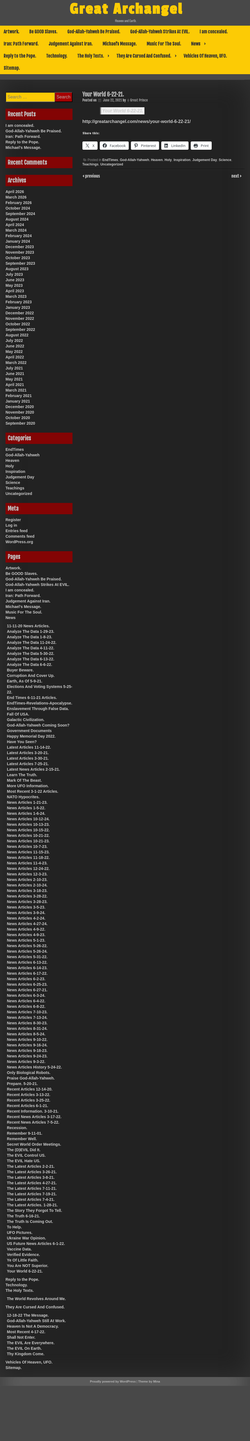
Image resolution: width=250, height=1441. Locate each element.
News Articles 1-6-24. (26, 813)
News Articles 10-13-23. (28, 824)
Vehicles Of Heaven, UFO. (205, 56)
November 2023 (20, 252)
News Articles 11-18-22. (28, 857)
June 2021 (15, 373)
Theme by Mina (149, 1381)
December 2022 (20, 313)
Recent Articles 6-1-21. (27, 1105)
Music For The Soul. (164, 44)
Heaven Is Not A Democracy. (33, 1326)
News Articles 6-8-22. (26, 1006)
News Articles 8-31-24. (27, 1028)
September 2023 (20, 263)
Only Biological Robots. (28, 1072)
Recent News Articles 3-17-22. (34, 1117)
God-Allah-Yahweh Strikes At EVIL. (160, 31)
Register (13, 520)
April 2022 (15, 357)
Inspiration (182, 160)
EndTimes (110, 160)
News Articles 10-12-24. (28, 819)
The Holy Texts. (90, 56)
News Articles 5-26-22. (27, 946)
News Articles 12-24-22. (28, 868)
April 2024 (15, 225)
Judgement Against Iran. (71, 44)
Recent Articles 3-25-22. (28, 1100)
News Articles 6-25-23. (27, 984)
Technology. (56, 56)
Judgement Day (204, 160)
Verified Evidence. (23, 1254)
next (236, 175)
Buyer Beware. (20, 670)
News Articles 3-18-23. (27, 890)
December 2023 (20, 247)
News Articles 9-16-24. (27, 1045)
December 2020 (20, 407)
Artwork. (11, 31)
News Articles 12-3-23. (27, 874)
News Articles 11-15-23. (28, 852)
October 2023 (18, 258)
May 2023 (14, 285)
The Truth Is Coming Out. (30, 1221)
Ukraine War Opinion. (26, 1238)
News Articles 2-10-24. (27, 885)
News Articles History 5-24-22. (34, 1067)
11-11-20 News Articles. (28, 626)
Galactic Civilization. (25, 719)
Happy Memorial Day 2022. (31, 736)
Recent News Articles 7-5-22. (33, 1122)
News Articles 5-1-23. (26, 940)
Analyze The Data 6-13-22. (30, 659)
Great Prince (139, 100)
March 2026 (16, 197)
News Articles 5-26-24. (27, 951)
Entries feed (17, 531)
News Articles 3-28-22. (27, 896)
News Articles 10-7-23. (27, 846)
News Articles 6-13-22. (27, 962)
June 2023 (15, 280)
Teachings (90, 164)
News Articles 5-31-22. (27, 957)
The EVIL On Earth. (24, 1348)
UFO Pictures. (20, 1232)
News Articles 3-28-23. (27, 901)
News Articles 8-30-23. (27, 1023)
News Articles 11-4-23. (27, 863)
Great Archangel (126, 9)
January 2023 (18, 307)
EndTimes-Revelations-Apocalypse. (39, 703)
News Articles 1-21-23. (27, 802)
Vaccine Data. (19, 1249)
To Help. (14, 1227)
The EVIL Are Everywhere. (31, 1343)
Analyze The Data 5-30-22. (30, 653)
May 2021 (14, 379)
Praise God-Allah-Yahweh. (31, 1078)
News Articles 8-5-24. (26, 1034)
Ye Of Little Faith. (22, 1260)
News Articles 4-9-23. (26, 935)
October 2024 (18, 208)
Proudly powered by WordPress (113, 1381)
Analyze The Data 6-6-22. (29, 664)
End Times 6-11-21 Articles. (32, 697)
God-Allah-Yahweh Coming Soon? (38, 725)
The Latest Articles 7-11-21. (32, 1188)
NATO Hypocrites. (23, 797)
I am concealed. (214, 31)
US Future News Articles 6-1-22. (36, 1243)
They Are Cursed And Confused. (143, 56)
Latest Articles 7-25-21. (28, 764)
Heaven (157, 160)
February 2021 (19, 395)
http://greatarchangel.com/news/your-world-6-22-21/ (136, 121)
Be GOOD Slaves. (43, 31)
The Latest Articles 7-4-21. (31, 1199)
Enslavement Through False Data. (38, 708)
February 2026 (19, 202)
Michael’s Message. (120, 44)
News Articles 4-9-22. (26, 929)
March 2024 (16, 230)
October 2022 (18, 324)
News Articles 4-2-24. (26, 918)
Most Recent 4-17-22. (26, 1332)
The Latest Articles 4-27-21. (32, 1183)
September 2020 (20, 423)
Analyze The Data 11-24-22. (32, 642)
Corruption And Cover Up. (31, 675)
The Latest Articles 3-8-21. (31, 1177)
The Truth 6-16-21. (23, 1216)
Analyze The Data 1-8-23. (29, 637)
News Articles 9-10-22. (27, 1039)
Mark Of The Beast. (24, 780)
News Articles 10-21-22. (28, 835)
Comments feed (20, 536)
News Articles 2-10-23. (27, 879)
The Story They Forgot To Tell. (34, 1210)
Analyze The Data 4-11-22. (30, 648)
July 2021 (14, 368)
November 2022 (20, 318)
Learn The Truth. (22, 775)
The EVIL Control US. (26, 1155)
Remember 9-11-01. (24, 1133)
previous (92, 175)
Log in (11, 525)
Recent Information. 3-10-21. (33, 1111)
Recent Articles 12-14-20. (29, 1089)
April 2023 (15, 291)
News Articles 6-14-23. (27, 968)
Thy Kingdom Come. (25, 1354)
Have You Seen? (22, 742)
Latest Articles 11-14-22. (29, 747)
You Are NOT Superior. (27, 1265)
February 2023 (19, 302)
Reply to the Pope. (20, 56)
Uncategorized (111, 164)
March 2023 (16, 296)
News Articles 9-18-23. (27, 1050)
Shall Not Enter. (21, 1337)
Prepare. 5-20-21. (22, 1083)
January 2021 (18, 401)
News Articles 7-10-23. (27, 1012)
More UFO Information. (28, 786)
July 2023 (14, 274)
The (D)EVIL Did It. (24, 1150)
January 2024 (18, 241)
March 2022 (16, 362)
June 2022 (15, 346)
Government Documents (29, 730)
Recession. (17, 1128)
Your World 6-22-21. (122, 110)
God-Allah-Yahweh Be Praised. (93, 31)
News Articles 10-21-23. (28, 841)
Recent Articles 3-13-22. (28, 1094)
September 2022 (20, 329)
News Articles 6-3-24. (26, 995)
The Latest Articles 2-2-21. (31, 1166)
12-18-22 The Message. (28, 1315)
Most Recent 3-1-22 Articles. (32, 791)
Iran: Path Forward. (21, 44)
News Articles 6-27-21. (27, 990)
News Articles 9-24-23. (27, 1056)
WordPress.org (19, 542)
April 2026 (15, 191)
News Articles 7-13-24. (27, 1017)
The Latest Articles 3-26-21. (32, 1172)
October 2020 (18, 418)
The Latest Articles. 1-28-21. (32, 1205)
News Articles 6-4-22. (26, 1001)
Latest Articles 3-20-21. (28, 753)
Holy (168, 160)
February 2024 (19, 236)
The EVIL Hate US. (23, 1161)
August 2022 (17, 335)
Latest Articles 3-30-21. (28, 758)
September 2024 (20, 213)
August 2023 (17, 269)
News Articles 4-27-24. (27, 924)
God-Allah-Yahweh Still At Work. (36, 1321)
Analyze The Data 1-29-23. (30, 631)
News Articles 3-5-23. (26, 907)
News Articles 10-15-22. (28, 830)
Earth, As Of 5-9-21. (24, 681)
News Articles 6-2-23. (26, 979)
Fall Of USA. (18, 714)
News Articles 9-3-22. (26, 1061)
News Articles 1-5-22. (26, 808)
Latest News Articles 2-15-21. (33, 769)
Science (225, 160)
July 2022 (14, 340)
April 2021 (15, 384)
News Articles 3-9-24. (26, 912)
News (195, 44)
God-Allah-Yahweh (134, 160)
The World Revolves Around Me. (36, 1299)
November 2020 (20, 412)
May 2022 (14, 351)
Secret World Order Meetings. (34, 1144)
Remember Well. (22, 1139)
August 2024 (17, 219)
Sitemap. (12, 68)
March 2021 (16, 390)
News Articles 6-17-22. (27, 973)
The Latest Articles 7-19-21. (32, 1194)
